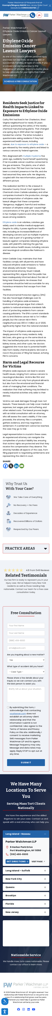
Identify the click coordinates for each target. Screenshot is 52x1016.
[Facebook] (5, 466)
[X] (10, 466)
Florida (10, 903)
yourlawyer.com (18, 713)
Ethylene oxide (10, 222)
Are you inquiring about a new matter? (26, 654)
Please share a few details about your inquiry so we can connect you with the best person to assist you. (25, 681)
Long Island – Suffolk (18, 870)
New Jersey (12, 912)
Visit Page (37, 861)
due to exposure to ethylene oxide (27, 144)
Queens (10, 887)
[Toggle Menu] (46, 15)
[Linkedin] (16, 466)
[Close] (50, 6)
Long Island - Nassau (18, 834)
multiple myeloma (32, 156)
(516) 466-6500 (17, 854)
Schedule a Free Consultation (20, 81)
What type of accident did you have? (25, 666)
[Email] (21, 466)
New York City (14, 879)
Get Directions (16, 861)
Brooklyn (11, 895)
